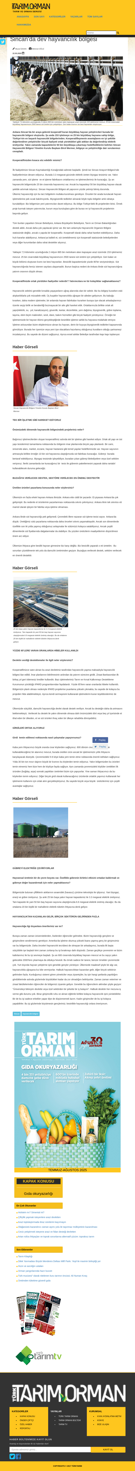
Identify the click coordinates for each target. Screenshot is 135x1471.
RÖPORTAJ (25, 1428)
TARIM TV (62, 1424)
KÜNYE (100, 1420)
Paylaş (100, 740)
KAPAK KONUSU (27, 1416)
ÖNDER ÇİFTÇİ (27, 1420)
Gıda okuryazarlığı (38, 1194)
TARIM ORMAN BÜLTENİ (69, 1420)
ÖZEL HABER (26, 1424)
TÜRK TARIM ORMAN (68, 1416)
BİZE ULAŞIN (103, 1424)
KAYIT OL (108, 1449)
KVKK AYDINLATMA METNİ (109, 1416)
